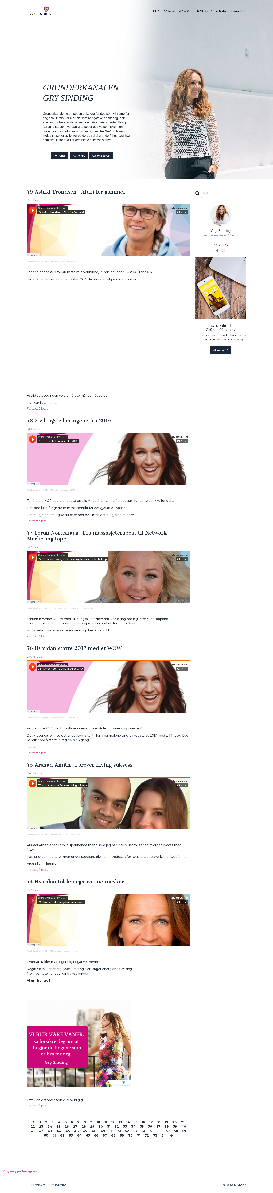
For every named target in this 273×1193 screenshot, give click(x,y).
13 (120, 1122)
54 (143, 1131)
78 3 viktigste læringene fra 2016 (69, 421)
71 (138, 1135)
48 (94, 1131)
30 (101, 1126)
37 (158, 1126)
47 (85, 1131)
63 (71, 1135)
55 (151, 1131)
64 (79, 1135)
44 (58, 1131)
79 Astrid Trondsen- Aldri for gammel (76, 192)
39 (175, 1126)
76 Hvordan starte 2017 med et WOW (74, 648)
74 (164, 1135)
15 (135, 1122)
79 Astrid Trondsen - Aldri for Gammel (64, 262)
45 (68, 1131)
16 (143, 1122)
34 (133, 1126)
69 (122, 1135)
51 (119, 1131)
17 (151, 1122)
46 (76, 1131)
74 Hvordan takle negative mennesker (75, 882)
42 (41, 1131)
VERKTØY (222, 10)
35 (142, 1126)
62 (62, 1135)
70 (130, 1135)
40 (183, 1126)
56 (160, 1131)
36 (150, 1126)
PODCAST (169, 10)
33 (125, 1126)
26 (67, 1126)
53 (135, 1131)
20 (174, 1122)
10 (98, 1122)
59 (184, 1131)
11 (105, 1122)
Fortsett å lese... (37, 408)
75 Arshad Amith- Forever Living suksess (79, 765)
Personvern (38, 1185)
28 (84, 1126)
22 (33, 1126)
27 (75, 1126)
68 (113, 1135)
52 (127, 1131)
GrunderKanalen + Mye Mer (37, 262)
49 (103, 1131)
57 (168, 1131)
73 (155, 1135)
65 (88, 1135)
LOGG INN (237, 10)
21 (182, 1122)
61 (54, 1135)
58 (176, 1131)
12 (113, 1122)
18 (158, 1122)
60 (46, 1135)
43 (50, 1131)
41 (32, 1131)
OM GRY (184, 10)
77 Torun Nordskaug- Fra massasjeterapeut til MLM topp (71, 608)
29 (92, 1126)
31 (108, 1126)
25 (58, 1126)
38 (167, 1126)
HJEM (155, 10)
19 (166, 1122)
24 (50, 1126)
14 (128, 1122)
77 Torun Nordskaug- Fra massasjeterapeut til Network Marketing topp (97, 536)
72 (147, 1135)
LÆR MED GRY (202, 10)
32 (117, 1126)
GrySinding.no (57, 1185)
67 (105, 1135)
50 (112, 1131)
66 (96, 1135)
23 (41, 1126)
